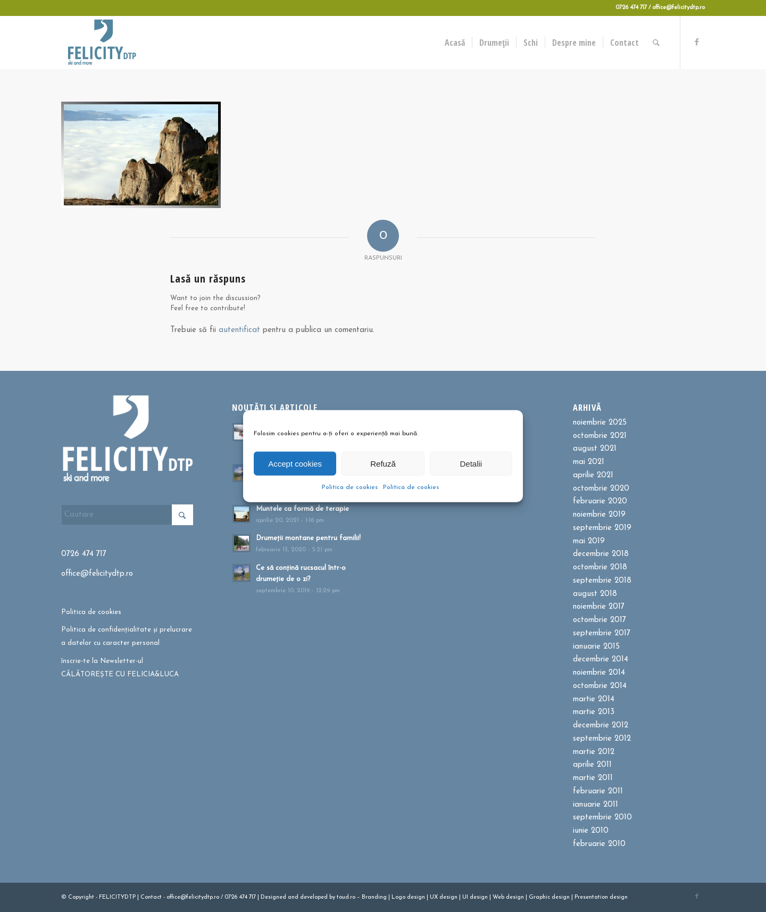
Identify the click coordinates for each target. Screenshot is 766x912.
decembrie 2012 (600, 725)
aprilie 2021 (593, 475)
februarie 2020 (600, 501)
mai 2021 (588, 462)
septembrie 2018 (602, 581)
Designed (273, 897)
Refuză (383, 463)
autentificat (239, 330)
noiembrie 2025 (600, 423)
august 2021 (595, 449)
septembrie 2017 (601, 633)
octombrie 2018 (600, 567)
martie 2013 (593, 712)
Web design (508, 897)
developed (314, 897)
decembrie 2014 (600, 660)
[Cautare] (656, 42)
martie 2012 (593, 752)
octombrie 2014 (600, 686)
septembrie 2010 (602, 818)
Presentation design (601, 897)
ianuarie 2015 (596, 647)
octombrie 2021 (600, 436)
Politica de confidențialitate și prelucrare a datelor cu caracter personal (126, 636)
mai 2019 (589, 541)
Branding (374, 897)
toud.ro (346, 897)
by (332, 897)
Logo (398, 897)
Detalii (471, 463)
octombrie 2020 (601, 489)
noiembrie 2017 (599, 607)
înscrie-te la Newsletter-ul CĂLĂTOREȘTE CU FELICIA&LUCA (120, 668)
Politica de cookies (350, 487)
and (293, 897)
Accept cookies (295, 463)
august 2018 (595, 594)
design (416, 897)
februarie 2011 (598, 791)
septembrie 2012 (602, 739)
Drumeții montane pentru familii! (308, 538)
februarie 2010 (599, 844)
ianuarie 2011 (595, 805)
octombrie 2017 (599, 620)
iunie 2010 (591, 831)
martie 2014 (593, 699)
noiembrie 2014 (599, 673)
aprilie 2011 (592, 765)
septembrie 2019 (602, 528)
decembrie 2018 (601, 554)
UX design (443, 897)
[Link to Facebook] (697, 42)
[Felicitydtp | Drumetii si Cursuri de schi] (101, 42)
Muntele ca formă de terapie (302, 508)
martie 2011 (593, 778)
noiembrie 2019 (599, 515)
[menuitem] (455, 42)
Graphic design (549, 897)
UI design (475, 897)
